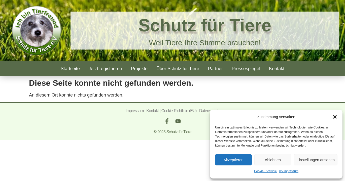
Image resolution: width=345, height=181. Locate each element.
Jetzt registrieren (105, 68)
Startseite (70, 68)
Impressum (135, 111)
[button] (334, 116)
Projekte (139, 68)
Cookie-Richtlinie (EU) (179, 111)
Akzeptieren (233, 160)
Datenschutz (209, 111)
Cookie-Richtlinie (265, 171)
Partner (215, 68)
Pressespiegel (246, 68)
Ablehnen (273, 160)
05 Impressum (288, 171)
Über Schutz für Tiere (177, 68)
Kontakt (276, 68)
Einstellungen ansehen (315, 160)
